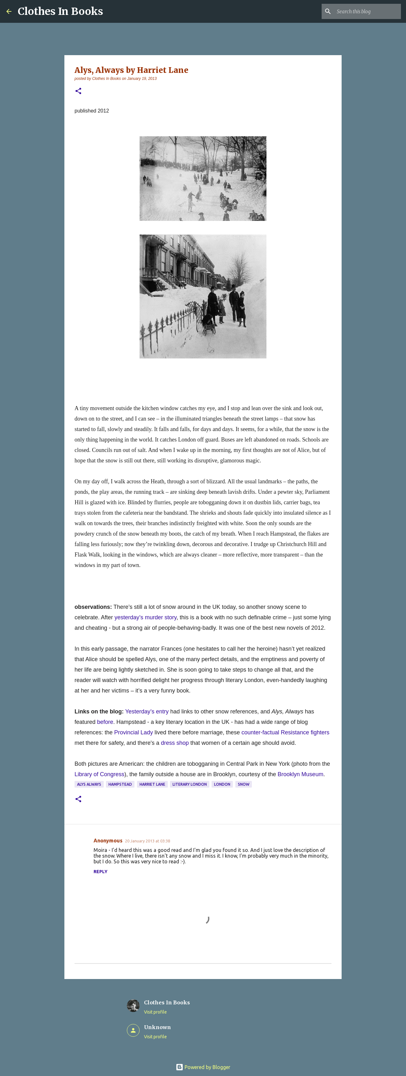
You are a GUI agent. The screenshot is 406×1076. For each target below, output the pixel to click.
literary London (190, 784)
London (222, 784)
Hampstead (120, 784)
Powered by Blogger (203, 1067)
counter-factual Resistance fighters (285, 732)
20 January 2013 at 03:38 (147, 841)
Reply (101, 871)
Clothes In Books (60, 11)
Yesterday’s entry (147, 711)
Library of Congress (99, 774)
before (105, 722)
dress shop (175, 743)
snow (243, 784)
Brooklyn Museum (300, 774)
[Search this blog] (367, 11)
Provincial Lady (133, 732)
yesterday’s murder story (145, 617)
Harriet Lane (152, 784)
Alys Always (89, 784)
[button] (78, 91)
